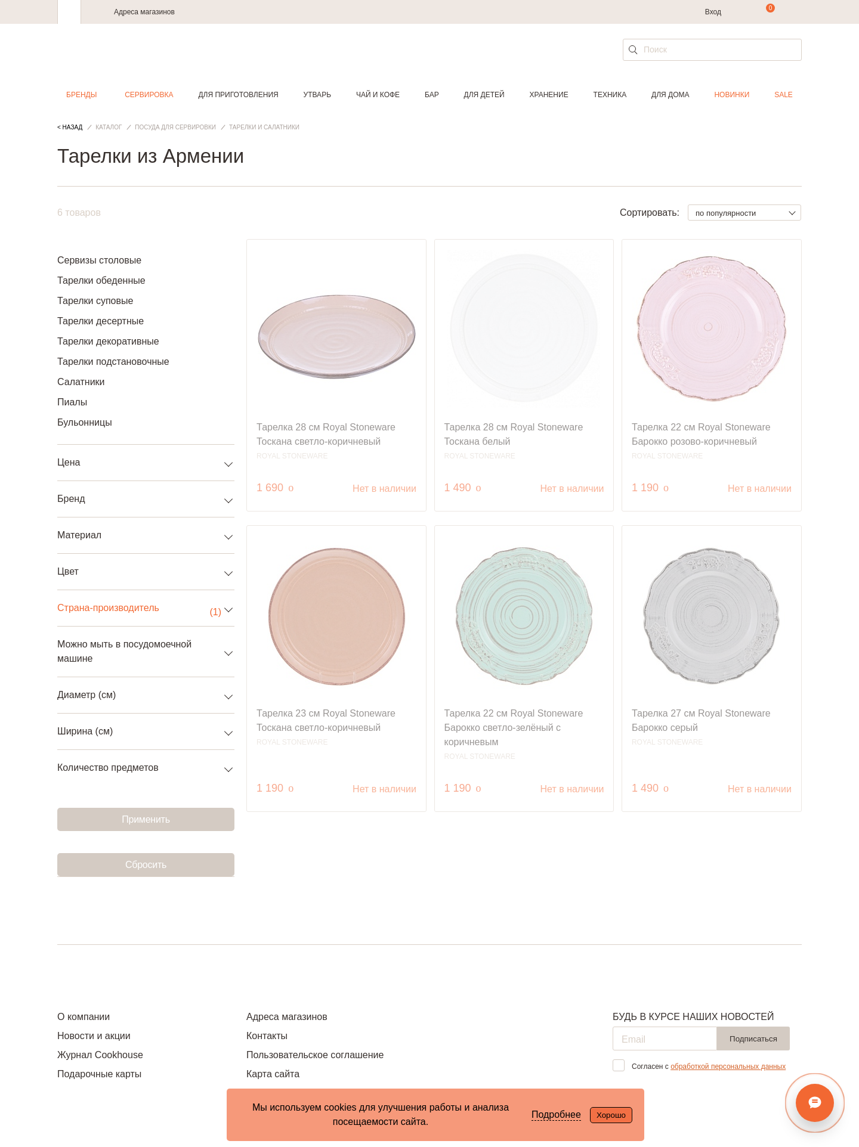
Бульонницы (84, 422)
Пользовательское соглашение (315, 1055)
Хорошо (611, 1115)
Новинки (731, 95)
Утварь (317, 95)
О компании (83, 1017)
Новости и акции (94, 1036)
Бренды (81, 95)
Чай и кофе (378, 95)
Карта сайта (272, 1074)
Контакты (267, 1036)
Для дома (670, 95)
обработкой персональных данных (728, 1066)
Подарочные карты (99, 1074)
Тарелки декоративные (108, 341)
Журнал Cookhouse (100, 1055)
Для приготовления (238, 95)
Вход (713, 12)
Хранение (548, 95)
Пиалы (72, 402)
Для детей (484, 95)
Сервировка (149, 95)
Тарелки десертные (100, 321)
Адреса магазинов (144, 12)
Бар (432, 95)
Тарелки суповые (95, 301)
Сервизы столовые (99, 260)
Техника (610, 95)
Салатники (81, 382)
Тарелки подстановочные (113, 361)
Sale (783, 95)
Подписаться (753, 1038)
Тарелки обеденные (101, 280)
